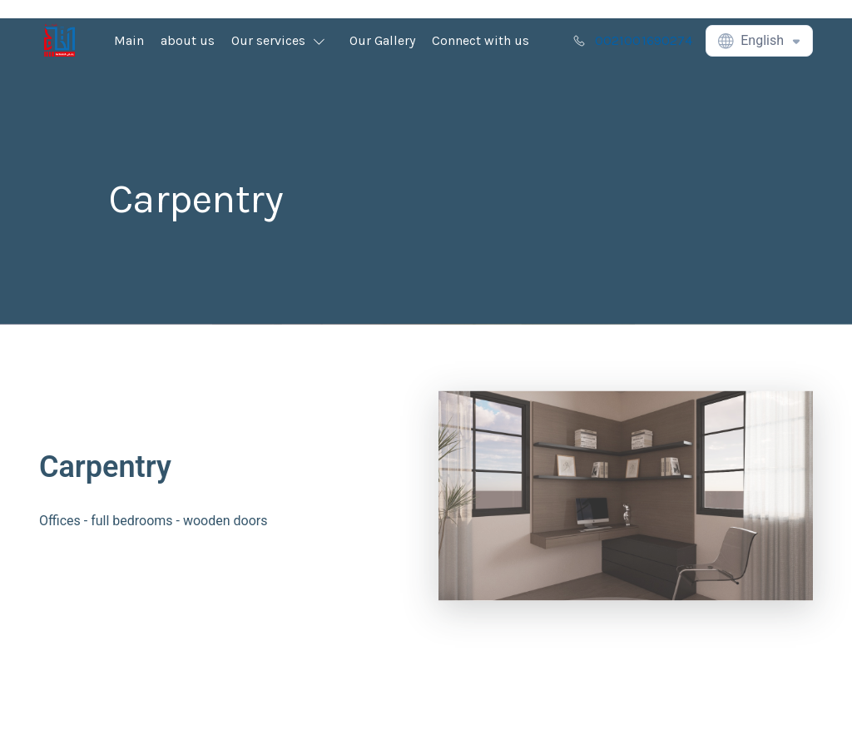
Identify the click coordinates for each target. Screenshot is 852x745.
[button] (282, 41)
